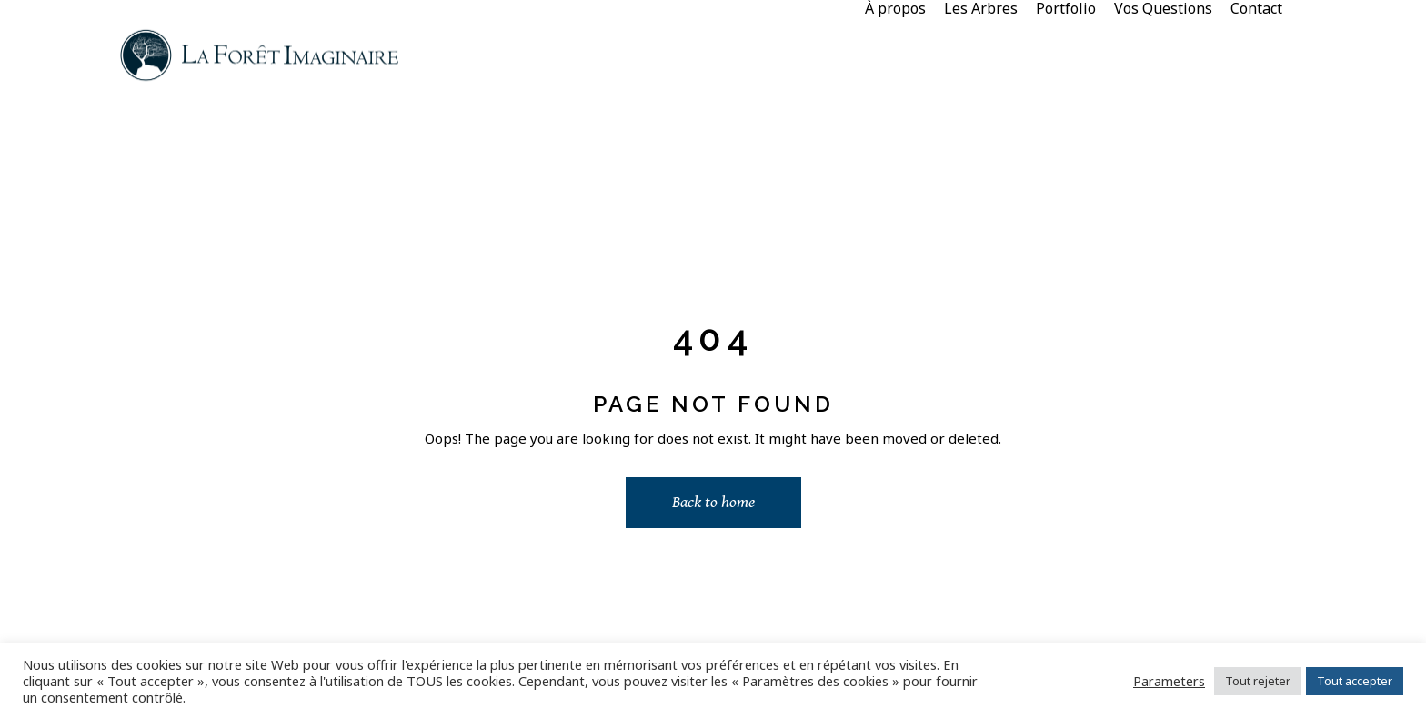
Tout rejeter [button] (1257, 681)
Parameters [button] (1169, 681)
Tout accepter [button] (1354, 681)
